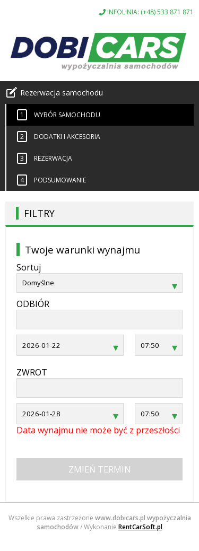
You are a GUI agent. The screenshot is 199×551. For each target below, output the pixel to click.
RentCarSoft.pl (140, 526)
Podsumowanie (51, 180)
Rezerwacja (44, 158)
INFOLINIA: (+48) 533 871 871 (146, 11)
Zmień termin (99, 469)
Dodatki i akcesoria (58, 136)
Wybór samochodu (58, 114)
